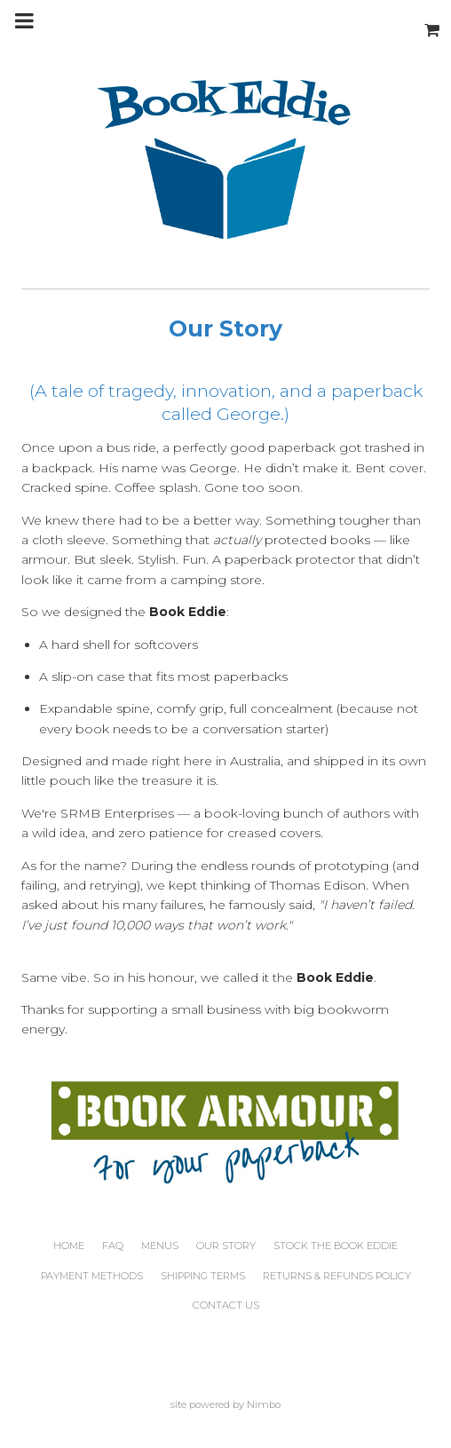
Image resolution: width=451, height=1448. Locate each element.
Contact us (226, 1305)
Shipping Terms (203, 1276)
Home (68, 1245)
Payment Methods (92, 1276)
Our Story (226, 1245)
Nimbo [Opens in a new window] (264, 1404)
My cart (433, 20)
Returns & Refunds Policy (337, 1276)
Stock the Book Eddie (335, 1245)
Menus (159, 1245)
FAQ (112, 1245)
